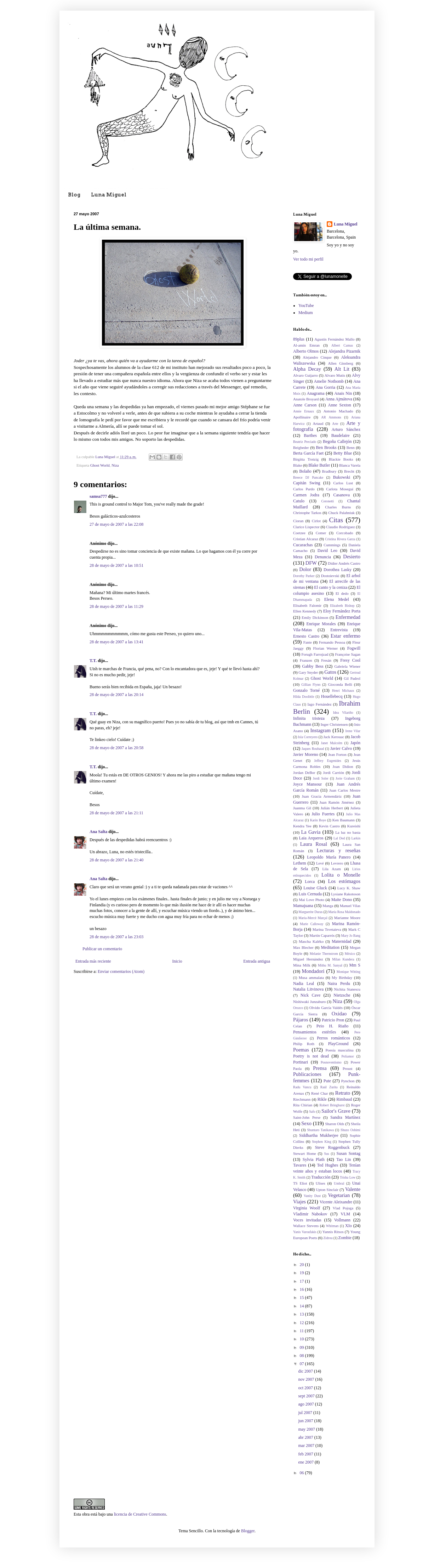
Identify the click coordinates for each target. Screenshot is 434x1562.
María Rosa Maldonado (344, 912)
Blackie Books (341, 459)
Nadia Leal (303, 983)
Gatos (330, 672)
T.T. (93, 660)
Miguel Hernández (308, 959)
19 (302, 1272)
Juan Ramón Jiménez (337, 802)
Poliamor (347, 1056)
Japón (355, 742)
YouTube (306, 305)
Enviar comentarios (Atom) (121, 971)
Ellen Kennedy (304, 611)
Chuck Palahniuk (341, 513)
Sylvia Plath (314, 1159)
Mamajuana (303, 905)
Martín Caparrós (322, 935)
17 (302, 1281)
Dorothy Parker (304, 576)
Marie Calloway (311, 924)
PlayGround (338, 1043)
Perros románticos (333, 1038)
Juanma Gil (302, 808)
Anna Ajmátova (338, 399)
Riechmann (301, 1099)
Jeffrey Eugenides (327, 761)
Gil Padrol (352, 678)
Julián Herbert (332, 808)
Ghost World (100, 465)
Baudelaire (340, 435)
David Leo (327, 550)
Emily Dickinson (315, 617)
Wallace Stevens (306, 1226)
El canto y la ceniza (330, 587)
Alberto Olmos (306, 351)
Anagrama (316, 393)
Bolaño (305, 471)
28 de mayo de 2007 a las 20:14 (116, 694)
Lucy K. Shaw (348, 888)
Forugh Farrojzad (315, 654)
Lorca (310, 881)
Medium (305, 312)
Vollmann (342, 1220)
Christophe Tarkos (307, 513)
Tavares (299, 1165)
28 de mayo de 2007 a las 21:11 (116, 812)
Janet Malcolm (331, 743)
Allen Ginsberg (340, 363)
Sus (326, 1154)
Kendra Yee (302, 826)
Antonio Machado (338, 411)
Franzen (306, 660)
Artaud (318, 423)
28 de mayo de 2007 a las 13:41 (116, 641)
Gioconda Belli (340, 684)
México (350, 954)
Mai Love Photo (311, 899)
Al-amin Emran (306, 345)
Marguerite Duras (310, 912)
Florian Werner (325, 648)
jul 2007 (305, 1412)
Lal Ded (339, 838)
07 (302, 1363)
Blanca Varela (349, 465)
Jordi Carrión (333, 772)
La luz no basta (347, 832)
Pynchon (348, 1081)
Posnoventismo (331, 1062)
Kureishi (353, 826)
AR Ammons (331, 417)
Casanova (341, 494)
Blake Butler (319, 465)
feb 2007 (306, 1454)
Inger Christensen (334, 724)
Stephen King (321, 1142)
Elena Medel (336, 599)
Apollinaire (301, 417)
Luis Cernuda (310, 893)
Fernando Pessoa (332, 642)
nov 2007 (306, 1379)
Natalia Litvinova (308, 989)
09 (302, 1347)
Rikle (322, 1099)
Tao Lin (343, 1159)
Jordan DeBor (304, 772)
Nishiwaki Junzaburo (309, 1001)
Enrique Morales (321, 623)
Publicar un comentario (102, 948)
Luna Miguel (108, 195)
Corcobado (344, 533)
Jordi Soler (321, 778)
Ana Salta (98, 831)
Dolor (305, 569)
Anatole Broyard (306, 399)
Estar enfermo (345, 636)
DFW (311, 563)
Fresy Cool (350, 660)
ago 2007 (306, 1404)
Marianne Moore (347, 918)
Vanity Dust (312, 1196)
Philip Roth (303, 1044)
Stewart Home (304, 1153)
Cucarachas (303, 544)
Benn (351, 447)
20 (302, 1264)
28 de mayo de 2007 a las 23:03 (116, 936)
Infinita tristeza (309, 718)
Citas (336, 520)
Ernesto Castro (306, 636)
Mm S (354, 965)
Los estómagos (344, 881)
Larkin (355, 838)
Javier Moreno (305, 754)
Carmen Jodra (306, 494)
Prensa (319, 1068)
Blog (74, 195)
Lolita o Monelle (340, 875)
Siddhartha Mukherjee (318, 1135)
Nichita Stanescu (347, 989)
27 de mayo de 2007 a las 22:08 (116, 524)
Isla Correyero (308, 737)
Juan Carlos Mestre (344, 790)
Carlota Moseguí (339, 489)
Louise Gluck (315, 887)
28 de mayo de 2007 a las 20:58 (116, 747)
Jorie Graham (345, 778)
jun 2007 (306, 1420)
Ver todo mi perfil (308, 259)
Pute (327, 1080)
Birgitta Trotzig (306, 459)
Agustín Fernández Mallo (334, 339)
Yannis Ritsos (333, 1232)
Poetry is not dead (311, 1056)
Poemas (301, 1050)
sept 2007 (306, 1395)
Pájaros (300, 1019)
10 (302, 1338)
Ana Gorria (326, 387)
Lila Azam (331, 869)
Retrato (342, 1093)
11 (302, 1330)
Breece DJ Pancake (308, 477)
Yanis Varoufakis (304, 1232)
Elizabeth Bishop (342, 606)
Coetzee (299, 533)
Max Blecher (303, 947)
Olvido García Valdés (326, 1007)
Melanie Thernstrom (324, 954)
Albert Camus (342, 345)
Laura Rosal (313, 844)
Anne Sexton (339, 405)
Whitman (332, 1226)
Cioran (298, 521)
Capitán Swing (306, 482)
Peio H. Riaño (332, 1026)
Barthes (310, 435)
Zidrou (327, 1238)
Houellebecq (332, 696)
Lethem (299, 863)
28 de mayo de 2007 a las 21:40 (116, 859)
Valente (352, 1189)
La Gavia (310, 832)
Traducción (320, 1177)
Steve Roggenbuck (332, 1147)
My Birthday (342, 977)
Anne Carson (304, 405)
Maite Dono (341, 899)
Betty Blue (342, 453)
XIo (348, 1225)
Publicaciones (307, 1074)
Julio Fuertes (323, 813)
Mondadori (313, 971)
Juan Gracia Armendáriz (322, 796)
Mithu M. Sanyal (330, 965)
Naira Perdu (338, 983)
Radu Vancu (302, 1087)
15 (302, 1297)
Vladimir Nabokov (310, 1214)
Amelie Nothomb (329, 381)
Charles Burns (338, 507)
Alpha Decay (307, 369)
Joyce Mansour (307, 784)
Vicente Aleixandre (336, 1201)
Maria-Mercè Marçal (312, 918)
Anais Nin (343, 393)
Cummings (332, 545)
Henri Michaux (343, 690)
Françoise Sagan (347, 654)
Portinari (300, 1062)
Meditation (330, 947)
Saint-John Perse (306, 1117)
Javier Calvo (341, 748)
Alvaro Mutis (335, 375)
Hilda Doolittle (303, 697)
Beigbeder (301, 447)
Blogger (248, 1530)
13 (302, 1314)
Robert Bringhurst (332, 1105)
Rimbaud (344, 1099)
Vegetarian (339, 1195)
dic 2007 (306, 1371)
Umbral (339, 1183)
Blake (297, 465)
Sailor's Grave (335, 1111)
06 (302, 1472)
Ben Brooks (326, 447)
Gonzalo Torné (306, 690)
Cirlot (316, 521)
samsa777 (98, 496)
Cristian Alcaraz (305, 539)
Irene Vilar (352, 731)
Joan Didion (343, 766)
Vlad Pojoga (343, 1208)
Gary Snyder (308, 672)
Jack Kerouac (334, 737)
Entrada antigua (256, 961)
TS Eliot (300, 1183)
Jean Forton (337, 754)
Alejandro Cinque (317, 357)
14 (302, 1306)
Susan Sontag (348, 1153)
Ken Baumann (343, 820)
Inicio (177, 961)
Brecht (349, 471)
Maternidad (341, 941)
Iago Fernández (319, 704)
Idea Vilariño (343, 712)
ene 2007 (306, 1462)
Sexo (306, 1123)
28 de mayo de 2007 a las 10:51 (116, 565)
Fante (307, 642)
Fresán (326, 660)
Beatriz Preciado (304, 442)
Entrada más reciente (93, 961)
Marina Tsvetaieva (327, 929)
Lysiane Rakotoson (345, 894)
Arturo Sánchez (345, 429)
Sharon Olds (334, 1124)
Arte (335, 424)
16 (302, 1289)
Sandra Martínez (345, 1117)
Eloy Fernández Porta (341, 611)
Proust (348, 1068)
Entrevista (339, 629)
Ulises (320, 1183)
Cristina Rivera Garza (340, 539)
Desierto (351, 556)
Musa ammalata (311, 977)
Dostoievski (330, 576)
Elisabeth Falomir (307, 605)
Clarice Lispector (306, 527)
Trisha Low (347, 1177)
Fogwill (353, 648)
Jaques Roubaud (313, 749)
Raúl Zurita (329, 1087)
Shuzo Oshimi (350, 1130)
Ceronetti (327, 501)
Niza (115, 465)
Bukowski (341, 477)
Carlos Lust (343, 483)
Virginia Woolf (306, 1207)
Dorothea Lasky (338, 569)
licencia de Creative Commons (140, 1514)
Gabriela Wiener (347, 666)
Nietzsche (341, 995)
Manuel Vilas (350, 905)
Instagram (320, 730)
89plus (298, 339)
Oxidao (339, 1013)
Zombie (345, 1237)
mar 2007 (306, 1445)
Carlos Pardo (304, 489)
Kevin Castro (329, 826)
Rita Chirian (302, 1105)
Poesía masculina (340, 1050)
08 (302, 1355)
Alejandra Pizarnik (344, 351)
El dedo (342, 593)
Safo (312, 1111)
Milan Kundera (343, 959)
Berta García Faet (308, 453)
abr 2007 (306, 1437)
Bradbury (329, 471)
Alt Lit (342, 369)
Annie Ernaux (303, 411)
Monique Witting (348, 972)
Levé (320, 863)
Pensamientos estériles (314, 1032)
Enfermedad (348, 617)
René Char (319, 1093)
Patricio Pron (333, 1019)
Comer (321, 533)
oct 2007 (306, 1387)
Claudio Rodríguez (340, 527)
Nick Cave (310, 995)
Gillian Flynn (310, 684)
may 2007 (307, 1429)
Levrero (337, 863)
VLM (345, 1214)
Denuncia (323, 556)
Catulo (298, 500)
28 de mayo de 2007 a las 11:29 (116, 606)
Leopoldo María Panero (328, 857)
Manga (327, 905)
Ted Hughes (327, 1165)
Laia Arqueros (311, 838)
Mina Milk (301, 965)
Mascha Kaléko (311, 941)
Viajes (299, 1201)
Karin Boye (318, 820)
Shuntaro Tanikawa (320, 1130)
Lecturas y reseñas (338, 850)
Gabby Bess (312, 666)
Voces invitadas (307, 1220)
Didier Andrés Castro (344, 563)
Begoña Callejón (337, 441)
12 (302, 1322)
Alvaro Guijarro (305, 375)
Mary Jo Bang (350, 935)
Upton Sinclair (327, 1189)
